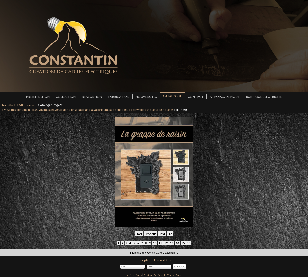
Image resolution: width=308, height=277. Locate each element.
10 (154, 243)
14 (177, 243)
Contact (179, 275)
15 (183, 243)
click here (180, 109)
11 (160, 243)
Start (139, 234)
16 (189, 243)
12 (166, 243)
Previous (150, 234)
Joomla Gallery (155, 252)
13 (171, 243)
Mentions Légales (133, 275)
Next (161, 234)
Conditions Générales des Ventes (159, 275)
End (169, 234)
